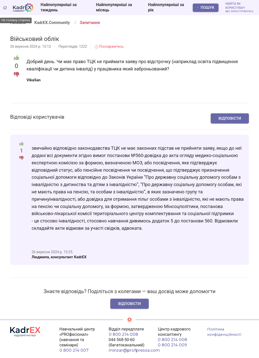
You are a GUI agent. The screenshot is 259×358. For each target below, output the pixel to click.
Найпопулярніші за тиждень (59, 7)
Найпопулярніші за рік (166, 7)
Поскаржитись (109, 46)
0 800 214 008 (123, 334)
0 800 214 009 (172, 345)
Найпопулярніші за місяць (114, 7)
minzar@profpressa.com (134, 350)
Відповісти (230, 118)
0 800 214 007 (74, 350)
